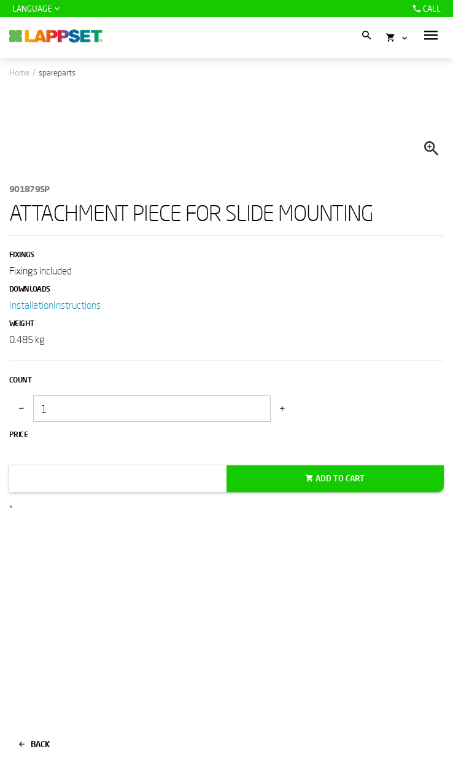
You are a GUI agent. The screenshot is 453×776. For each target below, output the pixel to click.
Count (20, 379)
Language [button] (32, 9)
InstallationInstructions (55, 305)
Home (19, 72)
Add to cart (340, 478)
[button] (431, 35)
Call (425, 9)
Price (18, 434)
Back (34, 744)
